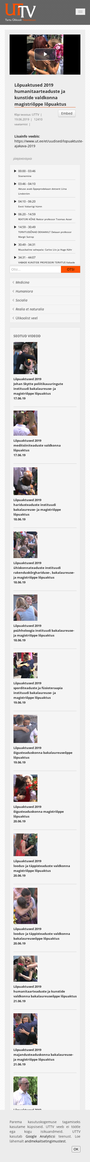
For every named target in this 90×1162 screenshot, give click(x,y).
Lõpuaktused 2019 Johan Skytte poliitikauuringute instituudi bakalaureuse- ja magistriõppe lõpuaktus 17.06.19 (38, 388)
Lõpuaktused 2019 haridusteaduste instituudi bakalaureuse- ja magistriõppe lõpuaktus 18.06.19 (37, 509)
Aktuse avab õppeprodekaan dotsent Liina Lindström (46, 188)
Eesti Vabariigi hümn (46, 203)
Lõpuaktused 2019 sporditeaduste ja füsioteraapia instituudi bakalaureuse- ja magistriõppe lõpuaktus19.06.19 (38, 693)
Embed (66, 113)
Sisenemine (46, 173)
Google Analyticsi (40, 1136)
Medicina (20, 282)
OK (76, 1149)
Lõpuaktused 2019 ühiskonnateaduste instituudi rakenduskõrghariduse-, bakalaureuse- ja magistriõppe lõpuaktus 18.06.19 (43, 572)
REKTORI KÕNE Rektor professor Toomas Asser (46, 216)
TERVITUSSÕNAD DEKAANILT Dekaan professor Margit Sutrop (46, 231)
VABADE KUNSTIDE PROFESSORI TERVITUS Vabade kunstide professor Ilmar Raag (46, 262)
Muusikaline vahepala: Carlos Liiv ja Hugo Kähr (46, 246)
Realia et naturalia (28, 309)
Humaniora (22, 291)
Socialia (19, 300)
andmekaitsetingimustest (45, 1141)
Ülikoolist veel (25, 318)
